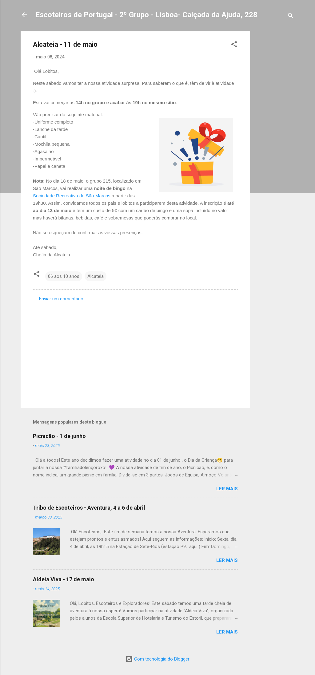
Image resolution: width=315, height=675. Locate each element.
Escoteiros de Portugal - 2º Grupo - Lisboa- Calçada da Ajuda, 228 (146, 14)
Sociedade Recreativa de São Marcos (71, 195)
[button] (234, 45)
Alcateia (95, 276)
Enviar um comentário (61, 299)
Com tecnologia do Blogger (157, 659)
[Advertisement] (274, 123)
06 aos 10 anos (63, 276)
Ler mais (227, 488)
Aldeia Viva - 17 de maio (63, 579)
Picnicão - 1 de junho (59, 436)
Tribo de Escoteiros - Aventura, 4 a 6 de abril (89, 507)
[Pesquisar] (290, 16)
